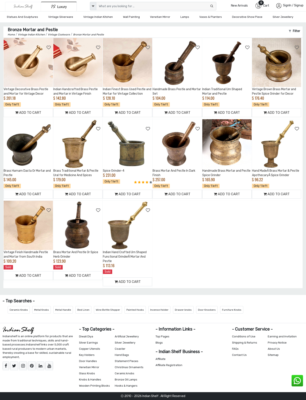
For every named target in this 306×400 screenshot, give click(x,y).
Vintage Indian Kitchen (98, 16)
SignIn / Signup (293, 5)
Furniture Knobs (231, 309)
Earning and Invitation (282, 336)
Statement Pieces (126, 361)
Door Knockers (207, 309)
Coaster (120, 348)
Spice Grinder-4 (113, 171)
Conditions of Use (243, 336)
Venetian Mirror (160, 16)
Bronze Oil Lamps (126, 379)
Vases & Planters (210, 16)
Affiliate (161, 359)
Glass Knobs (87, 373)
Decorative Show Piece (247, 16)
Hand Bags (122, 354)
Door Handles (88, 361)
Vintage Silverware (60, 16)
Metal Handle (63, 309)
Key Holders (87, 354)
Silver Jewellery (283, 16)
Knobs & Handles (90, 379)
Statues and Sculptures (22, 16)
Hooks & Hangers (126, 385)
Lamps (184, 16)
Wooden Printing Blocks (94, 385)
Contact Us (239, 354)
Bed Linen (83, 309)
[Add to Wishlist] (49, 47)
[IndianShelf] (23, 6)
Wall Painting (131, 16)
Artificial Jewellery (127, 336)
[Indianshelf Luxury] (59, 6)
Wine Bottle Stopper (108, 309)
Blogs (159, 342)
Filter (294, 31)
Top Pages (162, 336)
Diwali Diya (86, 336)
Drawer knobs (183, 309)
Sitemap (273, 354)
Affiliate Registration (169, 365)
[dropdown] (93, 6)
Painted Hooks (135, 309)
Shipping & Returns (244, 342)
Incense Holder (159, 309)
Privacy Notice (277, 342)
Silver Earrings (88, 342)
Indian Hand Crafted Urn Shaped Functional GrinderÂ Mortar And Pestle (125, 256)
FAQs (235, 348)
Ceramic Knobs (19, 309)
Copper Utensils (89, 348)
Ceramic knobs (124, 373)
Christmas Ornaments (129, 367)
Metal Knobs (41, 309)
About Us (274, 348)
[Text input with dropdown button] (156, 6)
